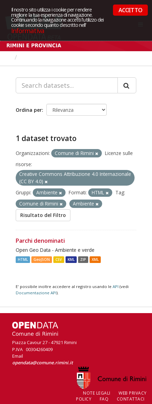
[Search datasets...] (67, 85)
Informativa (27, 30)
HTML (23, 259)
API (116, 286)
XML (95, 259)
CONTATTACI (131, 399)
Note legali (97, 393)
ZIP (83, 259)
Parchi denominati (40, 240)
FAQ (104, 399)
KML (71, 259)
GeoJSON (41, 259)
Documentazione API (36, 292)
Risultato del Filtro (43, 215)
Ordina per (29, 110)
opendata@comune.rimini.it (42, 362)
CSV (58, 259)
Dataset (33, 57)
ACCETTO (130, 10)
